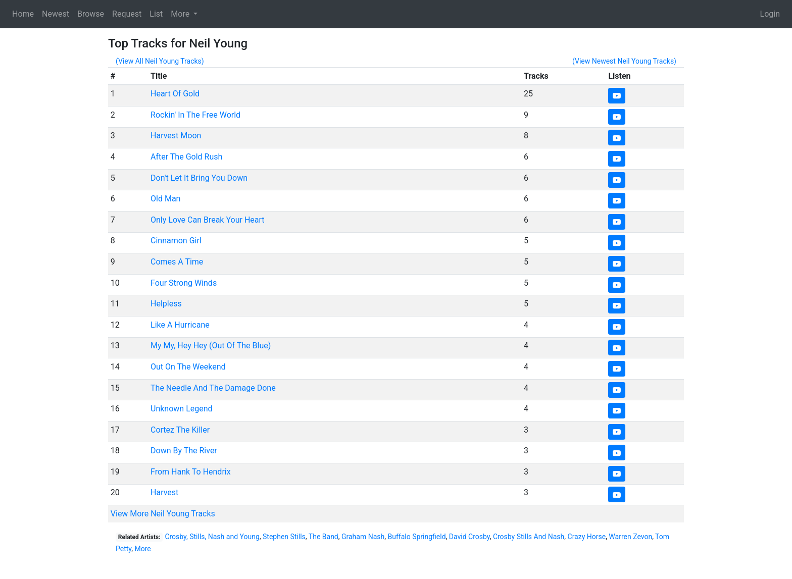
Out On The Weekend (188, 367)
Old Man (165, 198)
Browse (90, 14)
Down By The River (184, 450)
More (142, 549)
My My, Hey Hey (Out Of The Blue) (211, 345)
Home (23, 14)
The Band (323, 537)
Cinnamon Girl (176, 240)
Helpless (166, 303)
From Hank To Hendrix (191, 472)
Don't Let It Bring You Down (199, 178)
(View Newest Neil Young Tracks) (624, 61)
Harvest (164, 492)
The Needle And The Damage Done (213, 388)
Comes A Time (177, 262)
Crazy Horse (587, 537)
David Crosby (469, 537)
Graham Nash (362, 537)
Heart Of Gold (175, 93)
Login (770, 14)
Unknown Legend (182, 408)
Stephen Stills (284, 537)
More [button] (181, 14)
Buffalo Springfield (416, 537)
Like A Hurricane (180, 325)
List (156, 14)
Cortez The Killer (180, 430)
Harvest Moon (176, 135)
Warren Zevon (630, 537)
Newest (55, 14)
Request (126, 14)
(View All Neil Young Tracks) (160, 61)
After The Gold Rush (186, 157)
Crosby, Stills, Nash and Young (212, 537)
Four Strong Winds (184, 283)
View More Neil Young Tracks (163, 513)
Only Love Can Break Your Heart (208, 220)
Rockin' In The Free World (195, 115)
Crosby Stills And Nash (528, 537)
